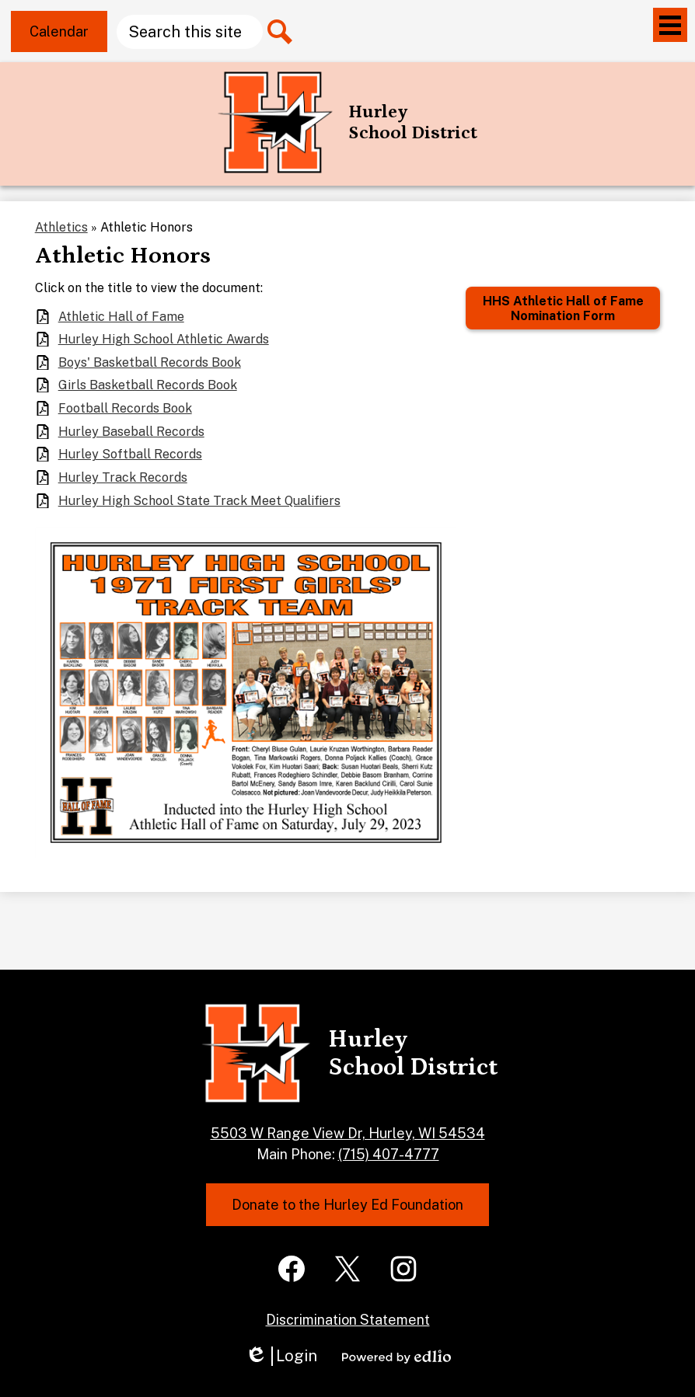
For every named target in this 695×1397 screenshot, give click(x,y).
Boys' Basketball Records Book (149, 362)
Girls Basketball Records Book (147, 385)
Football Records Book (125, 408)
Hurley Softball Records (130, 454)
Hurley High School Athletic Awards (163, 339)
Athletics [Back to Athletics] (61, 227)
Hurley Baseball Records (131, 431)
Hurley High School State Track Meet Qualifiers (199, 500)
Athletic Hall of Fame (121, 316)
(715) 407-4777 (388, 1154)
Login (281, 1356)
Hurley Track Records (122, 477)
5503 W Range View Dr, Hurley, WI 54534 (348, 1133)
